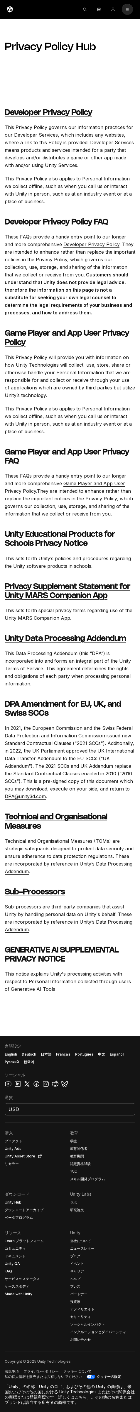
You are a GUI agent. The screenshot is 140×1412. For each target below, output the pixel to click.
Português (84, 1054)
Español (117, 1054)
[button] (23, 1141)
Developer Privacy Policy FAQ (56, 222)
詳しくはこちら (72, 1396)
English (11, 1054)
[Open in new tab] (38, 1156)
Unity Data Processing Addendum (65, 639)
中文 (101, 1054)
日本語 (46, 1054)
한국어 (28, 1062)
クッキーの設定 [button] (109, 1376)
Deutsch (29, 1054)
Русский (12, 1062)
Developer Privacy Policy (48, 112)
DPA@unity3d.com (25, 796)
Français (63, 1054)
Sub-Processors (35, 892)
